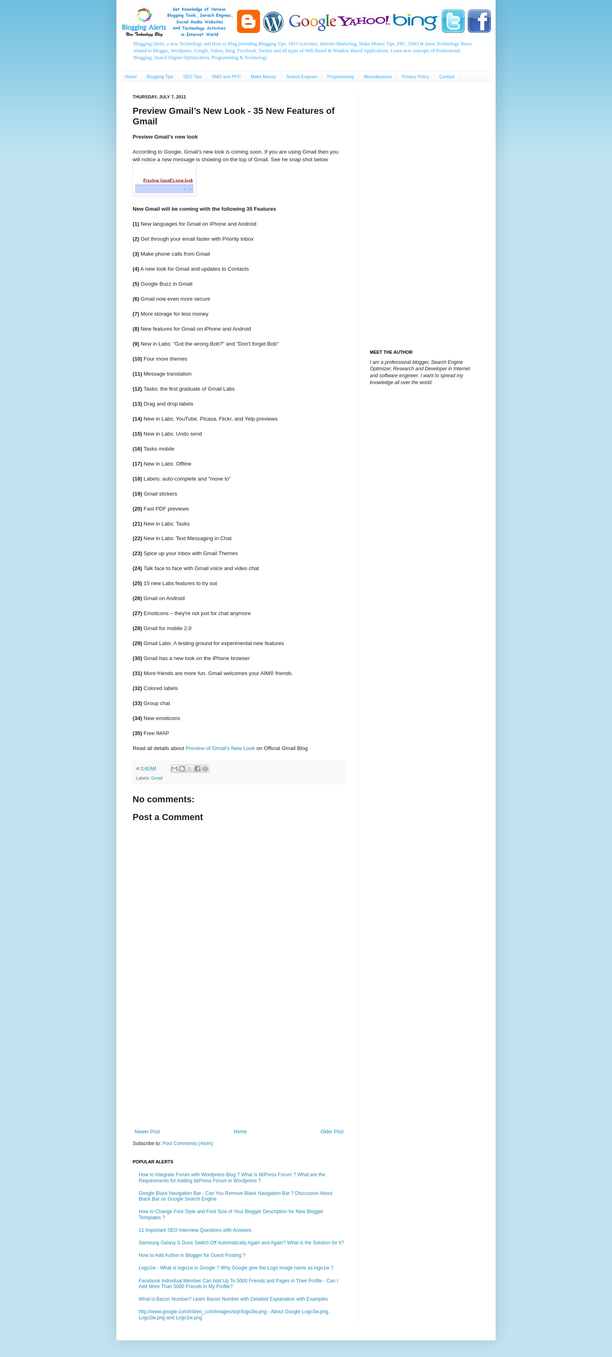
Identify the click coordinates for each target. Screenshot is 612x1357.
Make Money (263, 76)
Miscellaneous (378, 76)
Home (131, 76)
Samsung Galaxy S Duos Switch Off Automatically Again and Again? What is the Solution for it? (241, 1243)
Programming (340, 76)
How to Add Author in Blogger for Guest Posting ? (192, 1255)
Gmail (157, 778)
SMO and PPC (226, 76)
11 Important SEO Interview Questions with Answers (195, 1230)
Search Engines (302, 76)
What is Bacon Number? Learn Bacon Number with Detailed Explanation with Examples (233, 1299)
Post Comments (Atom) (187, 1143)
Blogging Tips (159, 76)
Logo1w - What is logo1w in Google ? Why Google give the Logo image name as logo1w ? (236, 1268)
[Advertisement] (239, 1062)
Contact (447, 76)
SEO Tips (192, 76)
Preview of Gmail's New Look (220, 748)
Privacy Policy (415, 76)
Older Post (332, 1132)
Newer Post (147, 1132)
